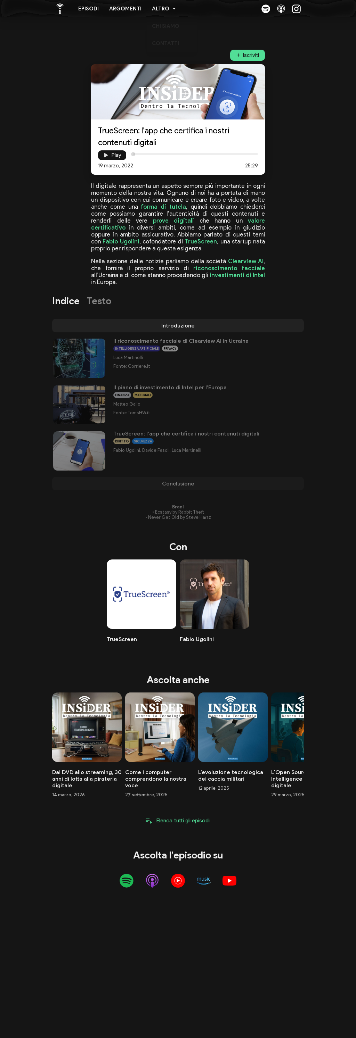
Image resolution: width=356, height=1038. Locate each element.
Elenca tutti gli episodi (183, 820)
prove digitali (173, 220)
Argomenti (125, 9)
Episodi (88, 9)
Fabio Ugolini (121, 241)
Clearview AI (246, 261)
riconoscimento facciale (229, 268)
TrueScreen (201, 241)
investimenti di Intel (237, 275)
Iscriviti (251, 55)
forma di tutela (163, 206)
